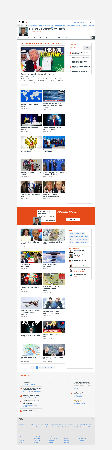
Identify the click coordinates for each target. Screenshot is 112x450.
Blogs (27, 25)
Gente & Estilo (63, 26)
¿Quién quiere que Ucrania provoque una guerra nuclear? (30, 312)
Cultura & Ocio (52, 26)
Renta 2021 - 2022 (45, 424)
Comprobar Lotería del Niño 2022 (26, 424)
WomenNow (66, 440)
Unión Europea (40, 37)
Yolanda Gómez (77, 266)
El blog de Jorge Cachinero (47, 28)
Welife (80, 442)
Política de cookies (51, 422)
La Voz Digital (52, 434)
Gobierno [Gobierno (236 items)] (85, 239)
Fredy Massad (36, 397)
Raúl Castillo (76, 252)
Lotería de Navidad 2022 (84, 426)
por (36, 31)
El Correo (81, 434)
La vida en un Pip (79, 250)
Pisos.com (36, 442)
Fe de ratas (25, 384)
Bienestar (86, 25)
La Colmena (42, 426)
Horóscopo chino (54, 424)
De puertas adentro (80, 269)
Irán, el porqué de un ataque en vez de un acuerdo (51, 288)
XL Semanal (66, 442)
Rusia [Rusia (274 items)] (86, 236)
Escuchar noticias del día (24, 426)
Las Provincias (37, 438)
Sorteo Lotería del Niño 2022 (71, 426)
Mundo (48, 37)
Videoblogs (68, 25)
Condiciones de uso (60, 422)
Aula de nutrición (27, 391)
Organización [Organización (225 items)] (84, 242)
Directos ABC (61, 426)
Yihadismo (61, 37)
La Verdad (66, 438)
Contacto (33, 422)
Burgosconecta (22, 440)
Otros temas (69, 37)
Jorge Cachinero (34, 76)
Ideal (80, 436)
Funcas (75, 276)
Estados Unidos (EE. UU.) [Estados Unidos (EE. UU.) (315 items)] (76, 236)
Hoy (64, 434)
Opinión (22, 25)
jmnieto (33, 384)
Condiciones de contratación (78, 422)
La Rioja (20, 436)
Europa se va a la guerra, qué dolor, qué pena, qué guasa (52, 105)
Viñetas (82, 25)
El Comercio (66, 436)
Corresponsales (33, 25)
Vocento (20, 422)
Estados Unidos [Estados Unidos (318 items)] (80, 233)
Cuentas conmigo (79, 265)
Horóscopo (37, 424)
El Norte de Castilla (38, 436)
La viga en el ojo (26, 397)
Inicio (19, 37)
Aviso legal (68, 422)
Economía (73, 25)
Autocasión (81, 440)
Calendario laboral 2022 (81, 424)
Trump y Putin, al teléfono (30, 335)
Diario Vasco (51, 436)
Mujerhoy (51, 442)
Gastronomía (91, 25)
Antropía (33, 426)
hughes (36, 412)
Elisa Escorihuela (37, 391)
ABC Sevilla (36, 434)
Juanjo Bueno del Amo (79, 271)
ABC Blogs (87, 47)
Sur (19, 438)
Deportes (44, 25)
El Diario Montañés (53, 438)
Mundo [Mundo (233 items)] (71, 242)
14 (51, 367)
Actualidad (39, 25)
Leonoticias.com (82, 438)
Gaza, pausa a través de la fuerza (37, 74)
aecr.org (71, 261)
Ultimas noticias (62, 424)
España (33, 37)
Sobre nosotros (26, 422)
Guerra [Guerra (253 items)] (72, 239)
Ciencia (48, 25)
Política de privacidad (41, 422)
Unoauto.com (37, 440)
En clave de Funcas (80, 274)
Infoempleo (51, 440)
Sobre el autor (26, 37)
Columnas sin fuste (27, 412)
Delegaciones (58, 25)
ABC (19, 25)
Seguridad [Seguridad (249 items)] (78, 239)
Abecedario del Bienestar (51, 426)
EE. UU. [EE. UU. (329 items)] (72, 233)
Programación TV (71, 424)
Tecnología (78, 25)
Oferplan (20, 442)
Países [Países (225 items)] (77, 242)
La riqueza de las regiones (77, 260)
